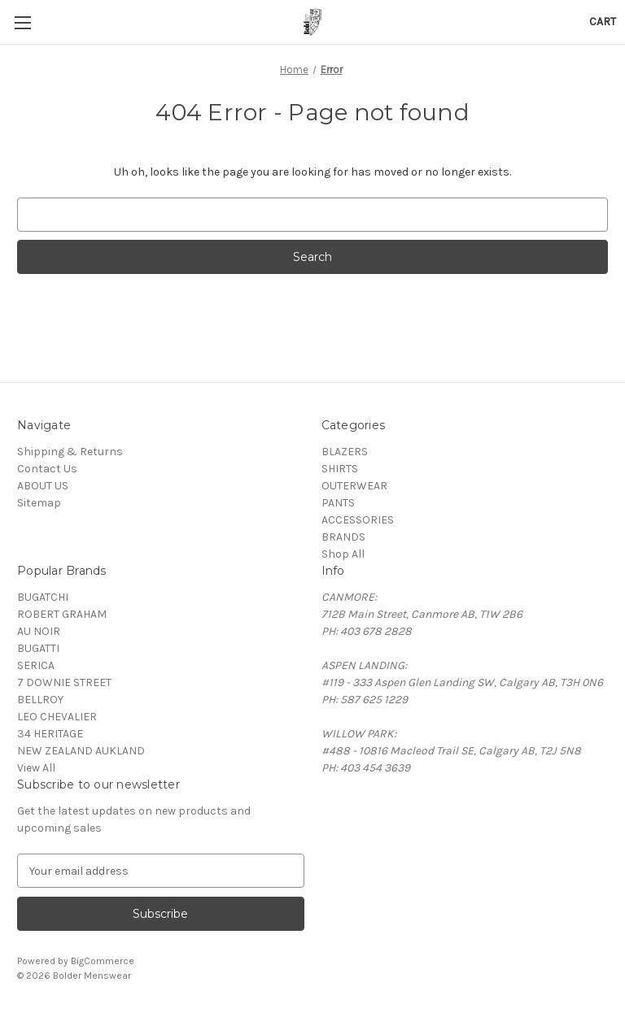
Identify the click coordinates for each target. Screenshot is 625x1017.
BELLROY (40, 699)
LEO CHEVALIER (57, 717)
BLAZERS (344, 452)
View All (36, 768)
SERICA (36, 665)
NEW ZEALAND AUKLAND (81, 751)
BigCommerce (102, 961)
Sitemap (39, 503)
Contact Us (47, 469)
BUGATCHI (42, 597)
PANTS (338, 503)
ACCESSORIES (357, 520)
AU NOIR (38, 631)
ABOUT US (42, 486)
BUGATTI (38, 648)
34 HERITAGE (50, 734)
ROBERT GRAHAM (62, 614)
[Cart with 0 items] (602, 21)
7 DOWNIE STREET (64, 682)
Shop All (343, 554)
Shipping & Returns (70, 452)
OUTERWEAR (354, 486)
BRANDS (343, 537)
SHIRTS (339, 469)
